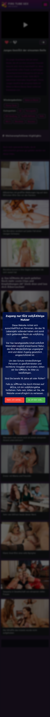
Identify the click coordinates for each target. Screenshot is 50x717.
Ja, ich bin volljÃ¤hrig (36, 400)
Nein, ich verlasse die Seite (15, 400)
